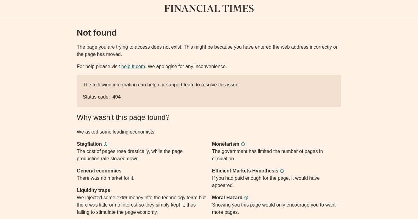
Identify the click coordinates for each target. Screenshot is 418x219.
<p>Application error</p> (209, 109)
